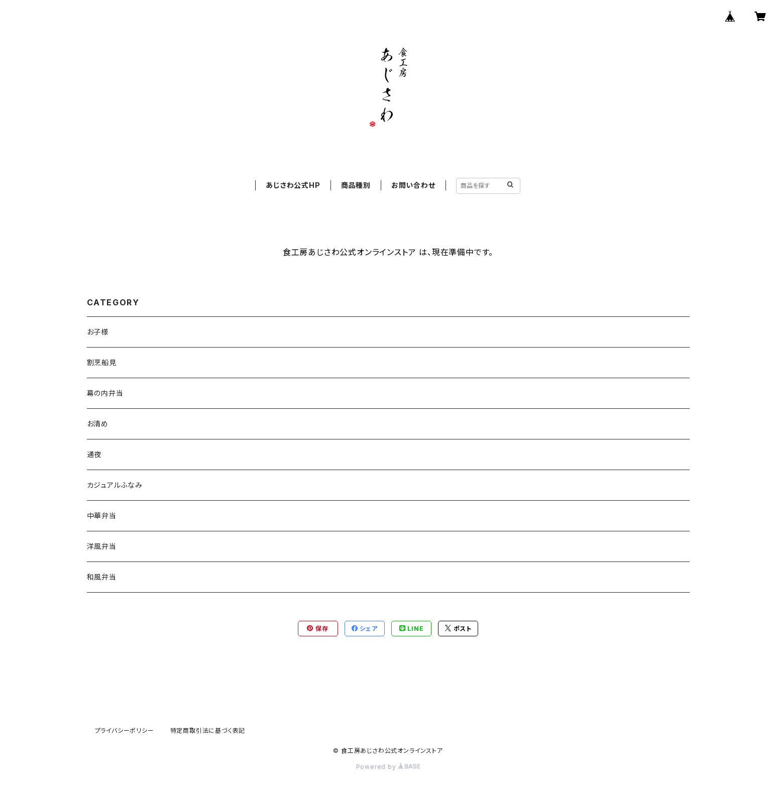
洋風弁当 (102, 546)
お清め (97, 423)
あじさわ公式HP (293, 185)
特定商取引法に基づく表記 (208, 730)
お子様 (97, 331)
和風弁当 (102, 577)
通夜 (94, 454)
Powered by (388, 766)
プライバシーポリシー (124, 730)
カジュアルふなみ (115, 485)
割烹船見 (102, 362)
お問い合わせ (413, 185)
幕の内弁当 (105, 393)
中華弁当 (102, 515)
